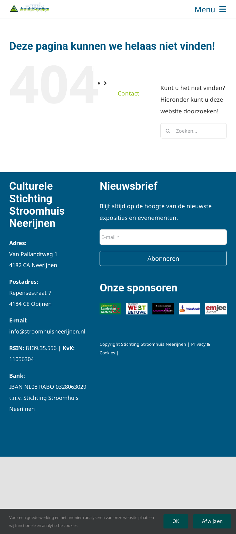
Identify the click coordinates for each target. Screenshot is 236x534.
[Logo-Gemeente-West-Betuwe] (137, 306)
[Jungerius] (163, 306)
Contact (128, 93)
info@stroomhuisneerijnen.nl (47, 331)
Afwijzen (212, 521)
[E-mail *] (163, 237)
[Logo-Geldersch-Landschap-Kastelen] (110, 306)
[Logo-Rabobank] (189, 306)
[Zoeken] (168, 130)
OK (175, 521)
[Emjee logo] (216, 306)
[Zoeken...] (193, 130)
